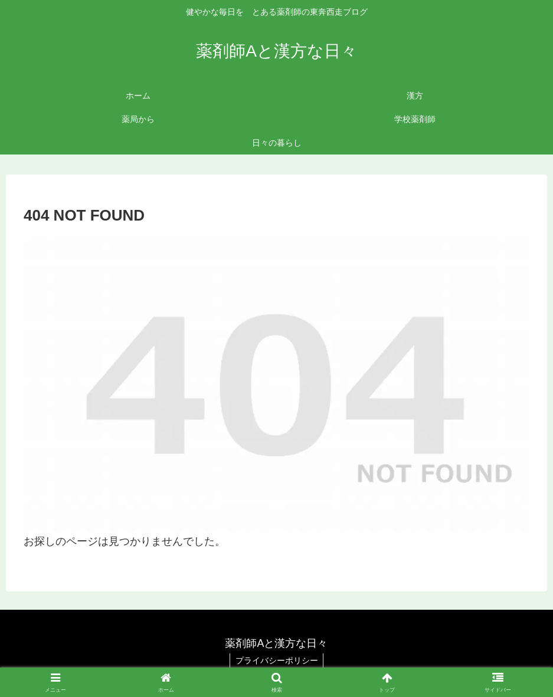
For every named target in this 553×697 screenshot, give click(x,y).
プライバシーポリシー (276, 660)
